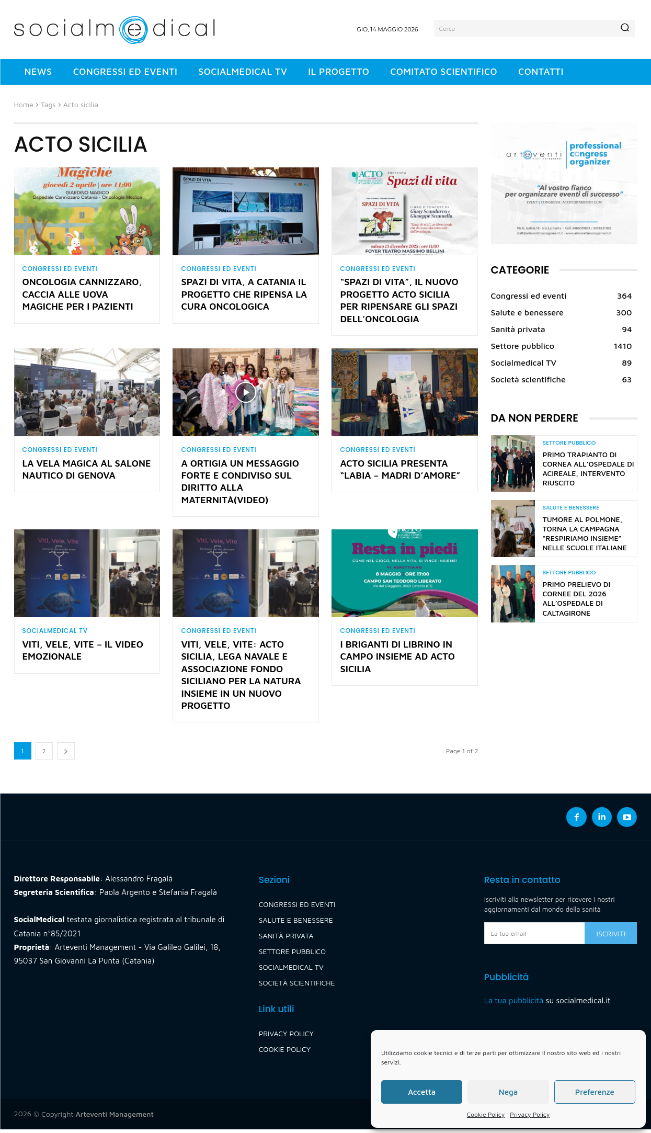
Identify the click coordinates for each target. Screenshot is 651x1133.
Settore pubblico (569, 443)
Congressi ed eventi (60, 269)
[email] (534, 937)
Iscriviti (611, 937)
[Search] (625, 28)
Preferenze (594, 1091)
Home (23, 104)
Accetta (422, 1091)
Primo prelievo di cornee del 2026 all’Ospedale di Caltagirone (577, 598)
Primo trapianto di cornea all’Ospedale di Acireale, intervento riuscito (588, 469)
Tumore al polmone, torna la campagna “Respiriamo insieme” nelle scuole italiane (585, 533)
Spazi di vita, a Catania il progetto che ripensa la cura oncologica (244, 295)
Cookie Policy (486, 1114)
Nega (508, 1091)
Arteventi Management (115, 1117)
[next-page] (66, 754)
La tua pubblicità (513, 1004)
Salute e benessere (571, 508)
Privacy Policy (530, 1114)
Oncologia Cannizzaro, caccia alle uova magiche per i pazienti (82, 295)
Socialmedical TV (55, 633)
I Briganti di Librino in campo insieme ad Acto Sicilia (397, 660)
